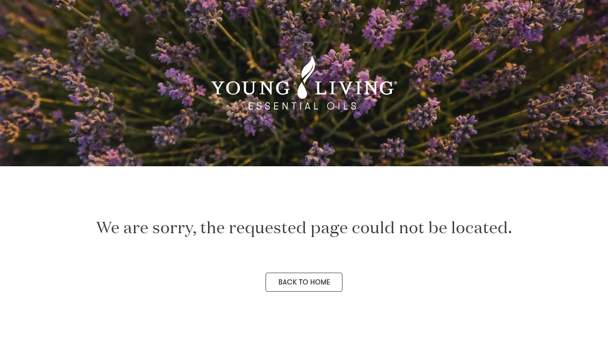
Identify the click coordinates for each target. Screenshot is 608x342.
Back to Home (304, 282)
